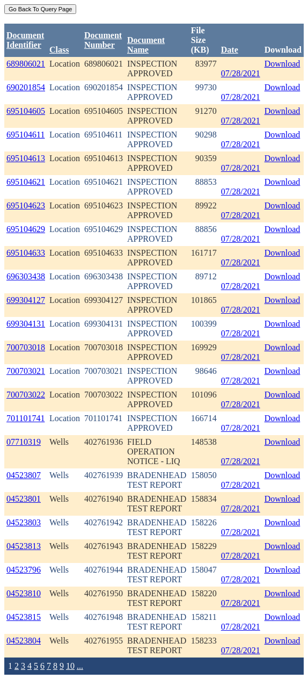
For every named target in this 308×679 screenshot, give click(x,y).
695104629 (25, 229)
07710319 (23, 441)
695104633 (25, 252)
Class (59, 49)
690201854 (25, 87)
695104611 (25, 134)
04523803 (23, 522)
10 (70, 665)
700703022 (25, 394)
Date (229, 49)
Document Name (146, 44)
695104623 (25, 205)
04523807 (23, 475)
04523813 (23, 546)
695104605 (25, 110)
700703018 (25, 347)
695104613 (25, 158)
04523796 (23, 569)
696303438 (25, 276)
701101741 (25, 418)
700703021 (25, 370)
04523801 (23, 498)
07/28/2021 (240, 73)
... (80, 665)
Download (282, 63)
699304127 (25, 300)
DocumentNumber (103, 40)
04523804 (23, 640)
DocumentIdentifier (25, 40)
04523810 (23, 593)
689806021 (25, 63)
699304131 (25, 323)
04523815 (23, 617)
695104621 (25, 181)
